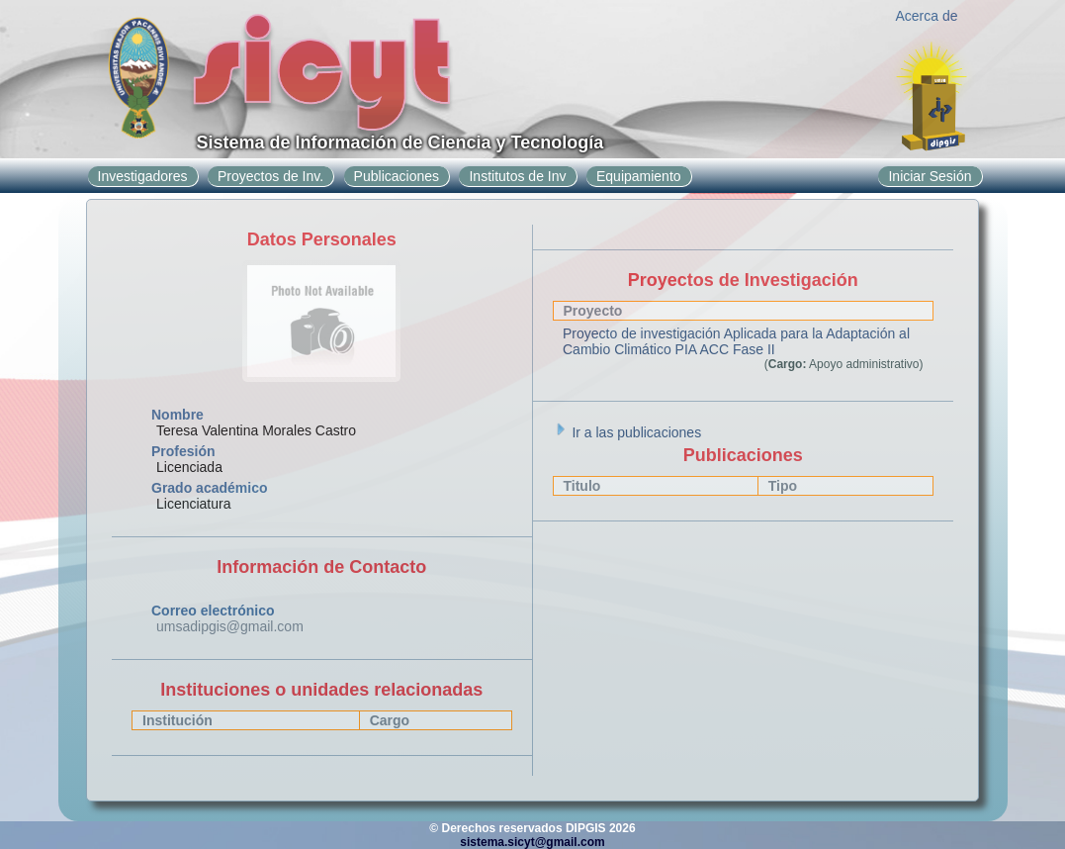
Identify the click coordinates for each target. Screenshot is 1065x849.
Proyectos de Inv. (270, 176)
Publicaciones (396, 176)
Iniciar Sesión (929, 176)
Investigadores (143, 176)
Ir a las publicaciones (627, 432)
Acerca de (926, 16)
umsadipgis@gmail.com (230, 626)
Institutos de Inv (517, 176)
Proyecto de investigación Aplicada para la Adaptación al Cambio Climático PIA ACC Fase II (736, 341)
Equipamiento (638, 176)
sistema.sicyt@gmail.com (532, 842)
